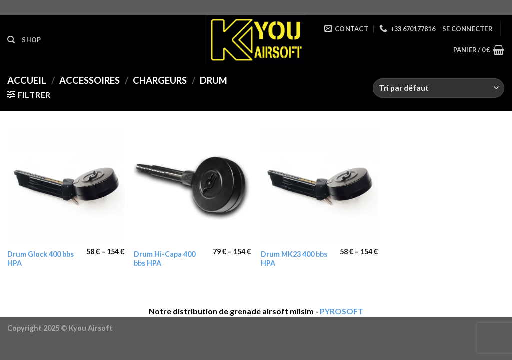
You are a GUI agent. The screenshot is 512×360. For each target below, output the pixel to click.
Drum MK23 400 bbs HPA (294, 259)
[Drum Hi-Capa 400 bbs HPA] (192, 185)
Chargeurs (160, 80)
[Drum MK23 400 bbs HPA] (319, 185)
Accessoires (90, 80)
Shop (31, 40)
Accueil (27, 80)
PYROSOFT (342, 311)
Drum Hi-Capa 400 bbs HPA (165, 259)
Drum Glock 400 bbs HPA (41, 259)
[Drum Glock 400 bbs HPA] (66, 185)
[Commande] (438, 88)
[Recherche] (11, 40)
